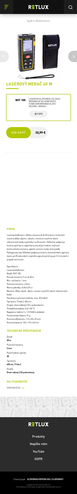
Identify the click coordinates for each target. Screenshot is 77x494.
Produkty (38, 436)
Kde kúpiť (18, 132)
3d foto (38, 114)
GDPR (38, 459)
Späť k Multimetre (38, 20)
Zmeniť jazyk (38, 479)
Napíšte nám (38, 444)
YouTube (38, 451)
